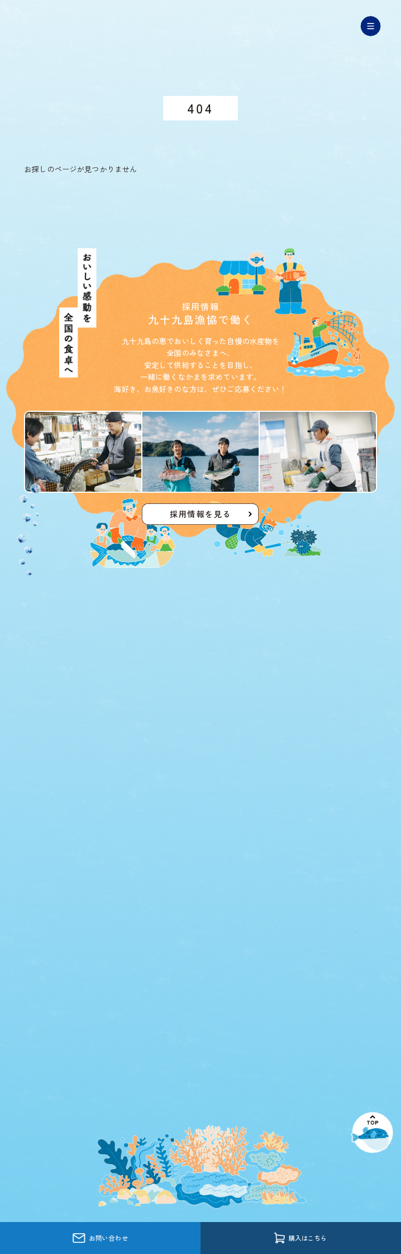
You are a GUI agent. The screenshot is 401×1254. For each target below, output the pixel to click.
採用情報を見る (200, 513)
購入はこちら (300, 1238)
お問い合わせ (100, 1238)
